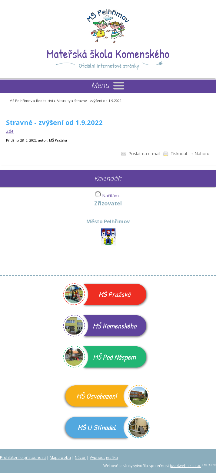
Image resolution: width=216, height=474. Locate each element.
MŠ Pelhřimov (20, 100)
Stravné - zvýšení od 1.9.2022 (97, 100)
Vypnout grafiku (104, 457)
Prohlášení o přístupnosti (23, 457)
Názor (80, 457)
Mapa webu (60, 457)
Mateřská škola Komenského (108, 53)
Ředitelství (44, 100)
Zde (10, 131)
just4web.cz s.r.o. (185, 465)
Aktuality (64, 100)
